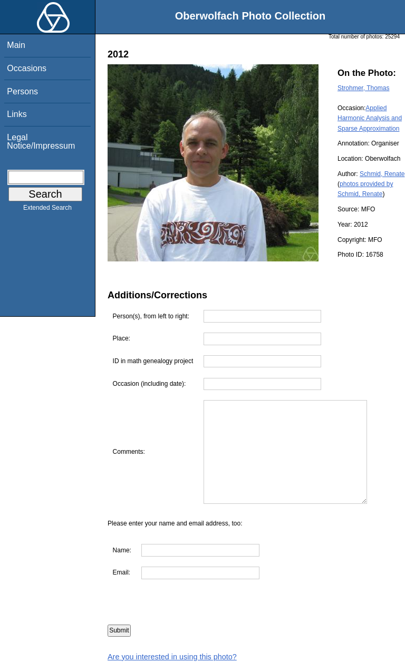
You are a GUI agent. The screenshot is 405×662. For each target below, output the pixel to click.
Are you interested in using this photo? (172, 657)
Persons (22, 91)
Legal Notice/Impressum (41, 141)
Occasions (26, 68)
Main (16, 45)
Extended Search (47, 210)
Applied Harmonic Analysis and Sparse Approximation (370, 118)
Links (16, 114)
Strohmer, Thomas (363, 88)
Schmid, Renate (382, 174)
